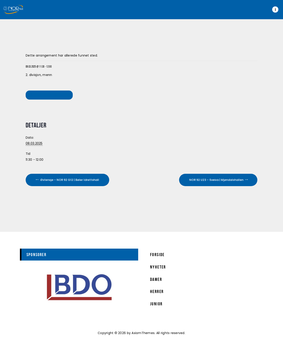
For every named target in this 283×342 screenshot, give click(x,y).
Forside (157, 254)
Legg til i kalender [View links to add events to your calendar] (50, 95)
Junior (156, 303)
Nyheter (158, 267)
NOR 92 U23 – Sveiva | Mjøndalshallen (216, 180)
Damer (156, 279)
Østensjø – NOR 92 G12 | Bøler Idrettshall (69, 180)
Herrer (157, 291)
